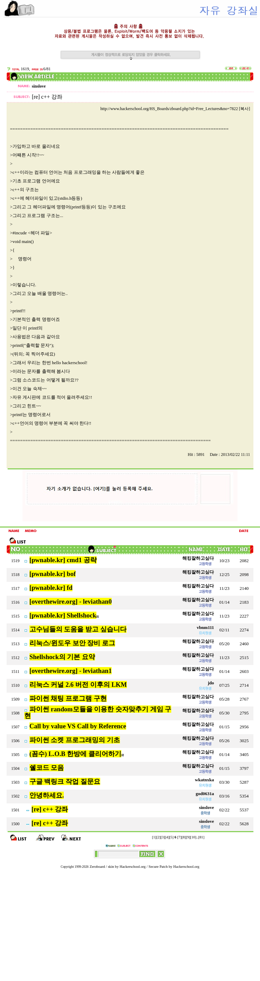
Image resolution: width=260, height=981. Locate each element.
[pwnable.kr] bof (52, 573)
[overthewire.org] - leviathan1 (70, 670)
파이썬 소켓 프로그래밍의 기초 (74, 740)
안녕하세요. (46, 795)
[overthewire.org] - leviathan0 (70, 601)
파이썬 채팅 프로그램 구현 (68, 698)
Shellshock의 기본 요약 (62, 656)
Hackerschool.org (133, 866)
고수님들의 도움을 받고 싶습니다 (78, 629)
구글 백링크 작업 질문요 (64, 781)
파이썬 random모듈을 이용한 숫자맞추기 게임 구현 (98, 712)
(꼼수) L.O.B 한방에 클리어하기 (75, 753)
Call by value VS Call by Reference (77, 726)
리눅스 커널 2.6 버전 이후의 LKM (78, 684)
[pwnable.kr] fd (50, 587)
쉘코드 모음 (46, 767)
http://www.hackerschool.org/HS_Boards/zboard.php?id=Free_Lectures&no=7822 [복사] (175, 108)
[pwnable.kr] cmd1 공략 (63, 560)
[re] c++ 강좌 (50, 809)
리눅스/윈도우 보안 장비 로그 (72, 643)
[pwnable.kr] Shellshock (62, 615)
